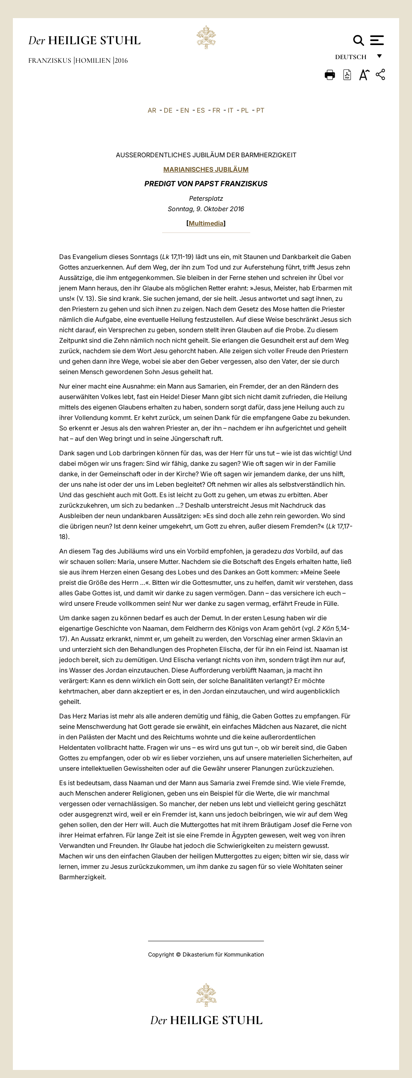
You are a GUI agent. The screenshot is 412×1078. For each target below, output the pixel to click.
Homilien (93, 60)
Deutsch (353, 59)
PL (245, 110)
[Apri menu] (376, 40)
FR (216, 110)
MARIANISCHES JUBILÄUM (206, 169)
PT (260, 110)
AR (152, 110)
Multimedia (206, 223)
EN (184, 110)
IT (230, 110)
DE (168, 110)
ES (201, 110)
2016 (121, 60)
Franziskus (50, 60)
